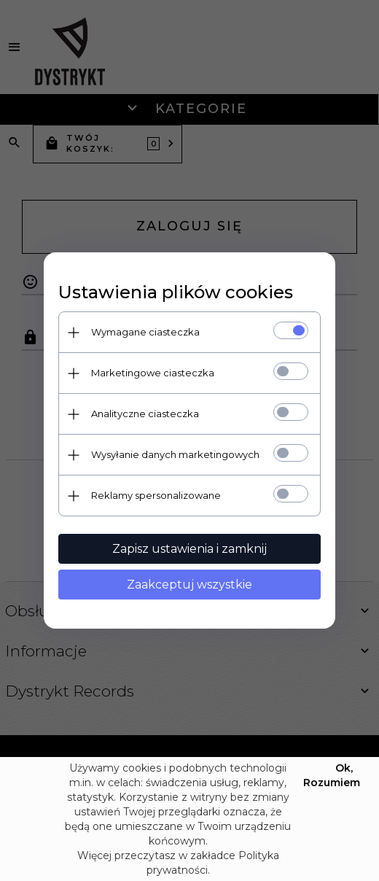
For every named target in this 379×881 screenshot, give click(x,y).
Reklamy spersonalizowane (156, 495)
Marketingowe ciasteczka (152, 373)
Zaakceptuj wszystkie (189, 584)
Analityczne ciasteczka (145, 413)
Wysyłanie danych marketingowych (175, 454)
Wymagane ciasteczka (145, 332)
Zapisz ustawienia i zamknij (189, 549)
